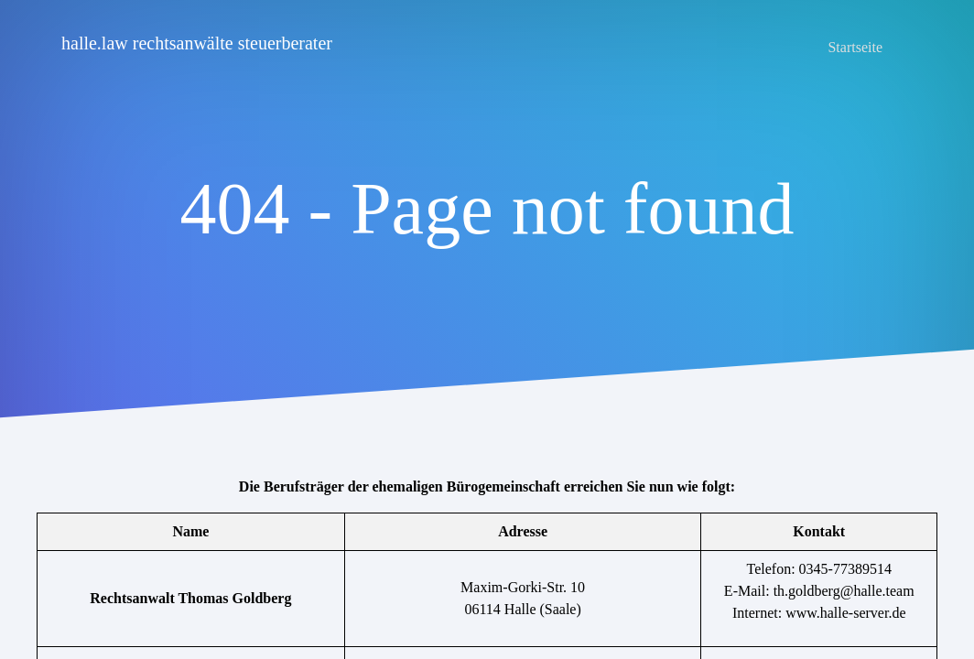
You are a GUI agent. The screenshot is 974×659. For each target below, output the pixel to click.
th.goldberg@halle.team (844, 591)
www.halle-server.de (845, 613)
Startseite (855, 47)
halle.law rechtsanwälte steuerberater (196, 43)
